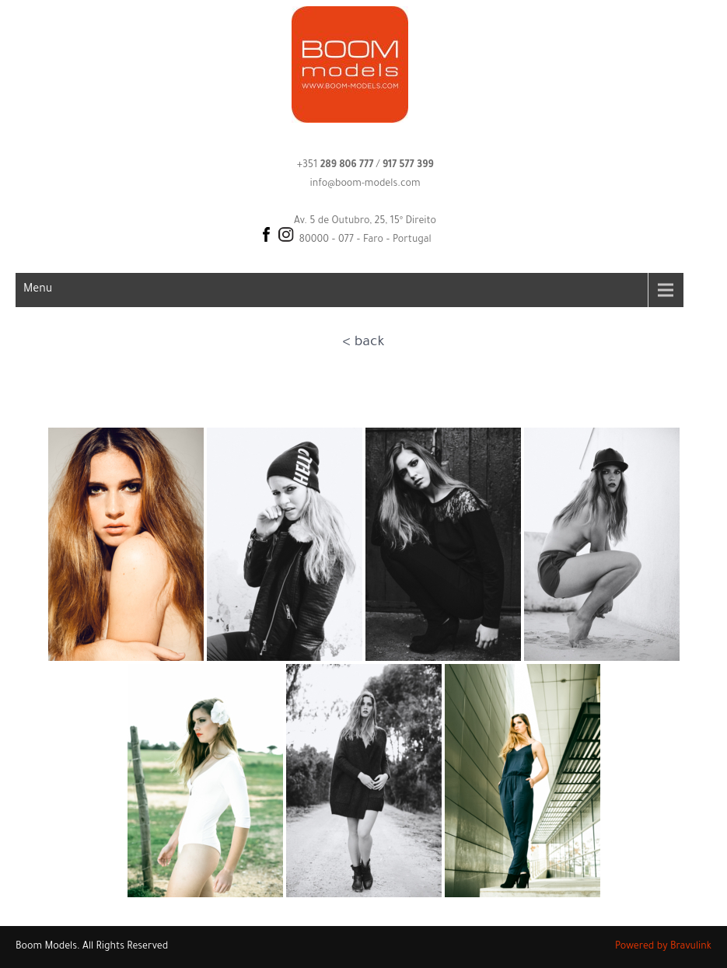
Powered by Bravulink (663, 947)
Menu (37, 290)
